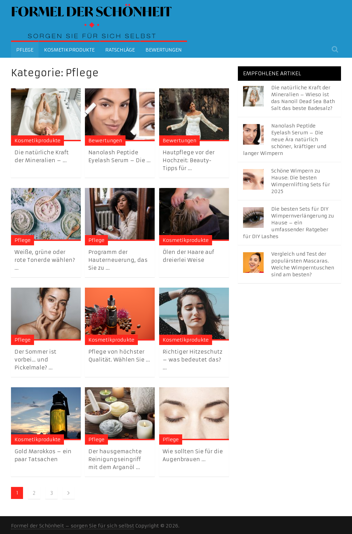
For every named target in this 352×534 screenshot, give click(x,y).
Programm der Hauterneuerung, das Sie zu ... (117, 260)
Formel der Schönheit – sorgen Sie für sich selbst (72, 526)
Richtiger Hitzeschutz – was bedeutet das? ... (192, 359)
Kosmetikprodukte (69, 50)
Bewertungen (163, 50)
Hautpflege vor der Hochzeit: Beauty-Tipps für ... (188, 160)
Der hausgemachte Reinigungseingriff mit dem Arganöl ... (115, 459)
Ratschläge (120, 50)
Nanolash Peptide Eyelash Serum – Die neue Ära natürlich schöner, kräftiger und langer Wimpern (284, 139)
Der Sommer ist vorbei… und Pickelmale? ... (35, 359)
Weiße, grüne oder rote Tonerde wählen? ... (44, 260)
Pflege (24, 50)
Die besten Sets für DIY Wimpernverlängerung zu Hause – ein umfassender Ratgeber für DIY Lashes (288, 223)
